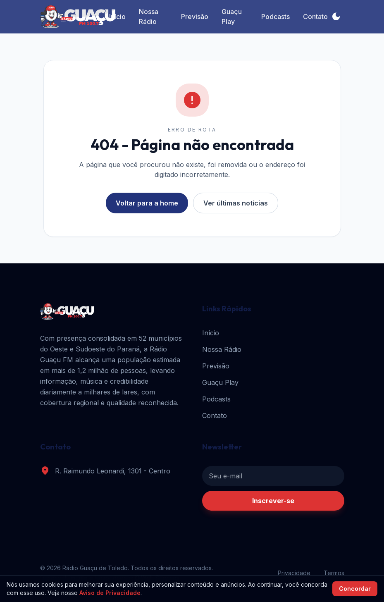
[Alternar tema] (336, 16)
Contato (315, 16)
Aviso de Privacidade (110, 592)
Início (117, 16)
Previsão (194, 16)
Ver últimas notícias (235, 203)
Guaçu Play (232, 16)
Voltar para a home (147, 203)
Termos (334, 572)
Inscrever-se (273, 501)
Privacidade (294, 572)
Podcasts (275, 16)
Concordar (355, 588)
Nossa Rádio (148, 16)
